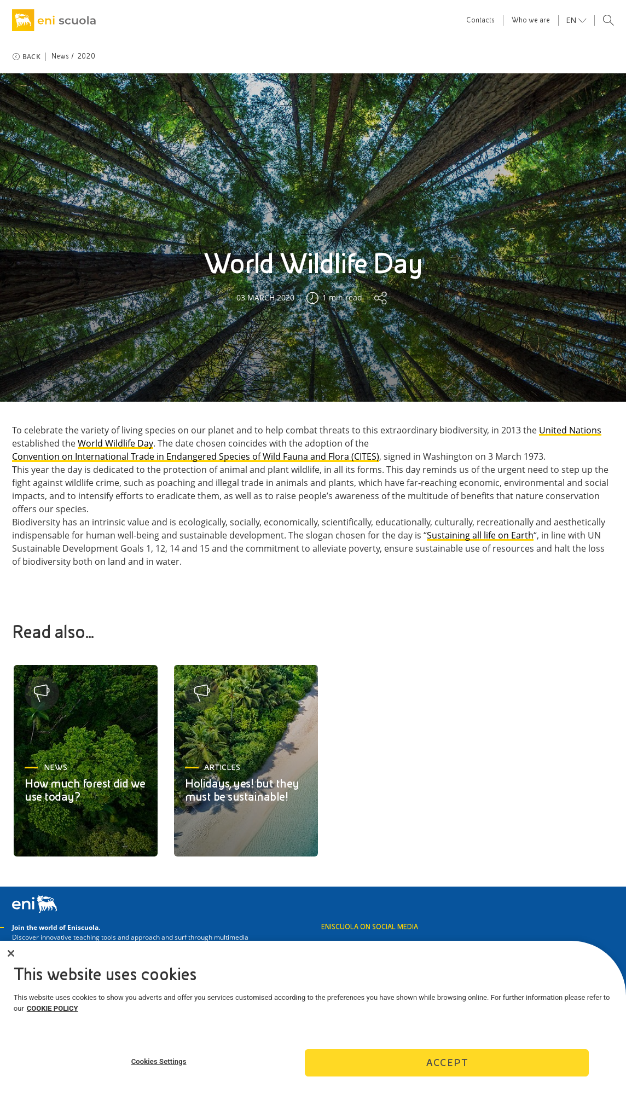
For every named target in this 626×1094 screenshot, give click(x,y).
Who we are (531, 20)
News (60, 56)
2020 (86, 56)
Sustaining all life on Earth (480, 535)
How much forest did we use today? (85, 790)
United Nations (570, 430)
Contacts (480, 20)
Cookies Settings (159, 1065)
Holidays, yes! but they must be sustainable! (242, 790)
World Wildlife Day (115, 443)
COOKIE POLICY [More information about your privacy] (52, 1012)
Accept (447, 1066)
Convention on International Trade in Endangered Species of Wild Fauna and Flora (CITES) (195, 457)
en (572, 20)
